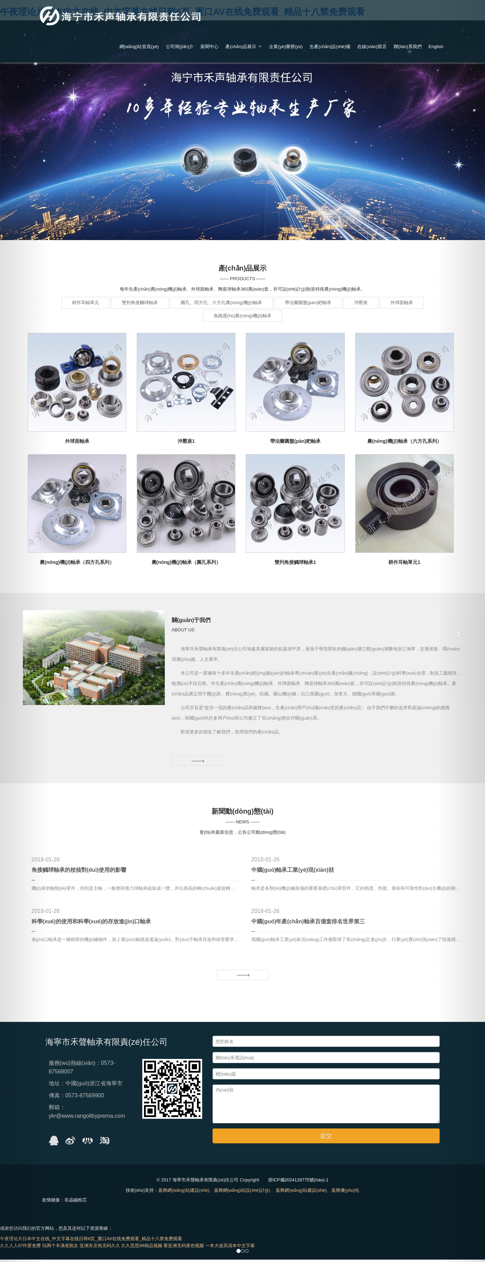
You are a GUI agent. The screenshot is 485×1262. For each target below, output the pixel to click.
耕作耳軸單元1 (404, 562)
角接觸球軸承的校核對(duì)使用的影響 (79, 872)
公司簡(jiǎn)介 (180, 46)
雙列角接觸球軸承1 (295, 562)
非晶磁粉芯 (75, 1202)
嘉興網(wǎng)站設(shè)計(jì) (242, 1192)
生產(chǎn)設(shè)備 (329, 46)
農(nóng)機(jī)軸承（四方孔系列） (77, 562)
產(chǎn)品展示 (243, 46)
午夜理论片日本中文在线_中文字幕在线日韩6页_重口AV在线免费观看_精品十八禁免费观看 (91, 1241)
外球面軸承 (401, 302)
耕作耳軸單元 (85, 302)
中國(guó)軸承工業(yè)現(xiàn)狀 (292, 872)
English (436, 46)
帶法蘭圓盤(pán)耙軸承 (308, 302)
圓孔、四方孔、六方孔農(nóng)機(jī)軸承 (221, 302)
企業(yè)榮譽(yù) (286, 46)
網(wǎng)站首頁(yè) (139, 46)
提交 (326, 1138)
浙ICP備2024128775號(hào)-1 (298, 1182)
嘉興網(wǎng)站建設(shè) (183, 1192)
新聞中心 (209, 46)
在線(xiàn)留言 (372, 46)
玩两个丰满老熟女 (60, 1248)
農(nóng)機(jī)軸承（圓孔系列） (186, 562)
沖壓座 (361, 302)
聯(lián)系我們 (408, 46)
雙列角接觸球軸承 (140, 302)
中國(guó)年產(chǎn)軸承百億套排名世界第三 (308, 924)
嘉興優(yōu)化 (345, 1192)
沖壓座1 (186, 441)
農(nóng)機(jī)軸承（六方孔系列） (404, 441)
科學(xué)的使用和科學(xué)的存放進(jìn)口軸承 (91, 924)
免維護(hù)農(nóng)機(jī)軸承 (242, 315)
